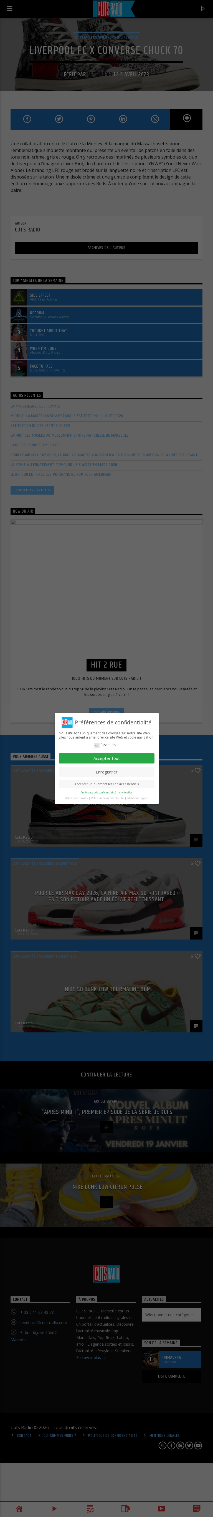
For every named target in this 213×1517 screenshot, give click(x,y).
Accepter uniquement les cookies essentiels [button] (107, 784)
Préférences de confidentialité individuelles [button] (107, 792)
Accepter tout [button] (106, 758)
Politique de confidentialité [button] (107, 798)
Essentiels (105, 745)
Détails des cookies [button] (76, 798)
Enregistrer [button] (107, 772)
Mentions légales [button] (137, 798)
